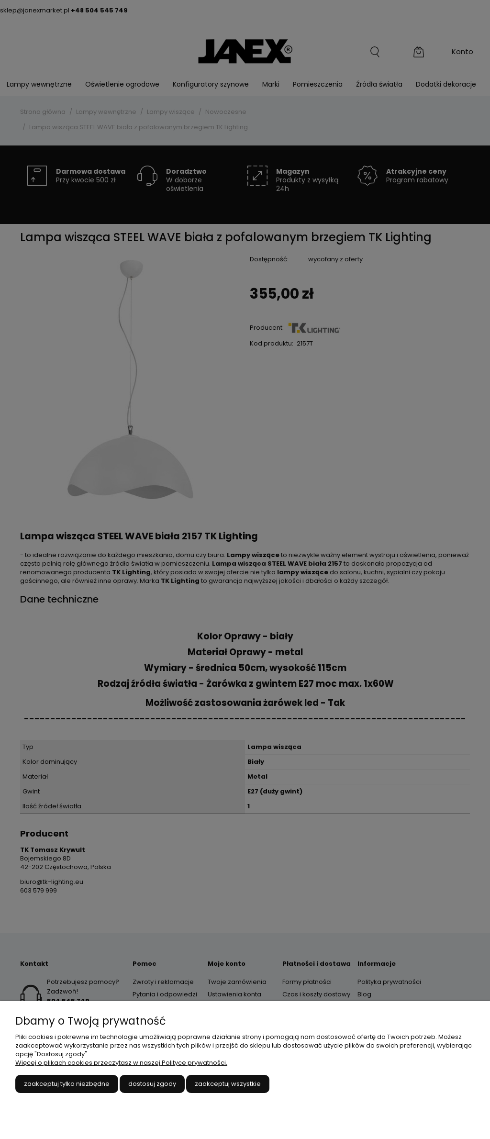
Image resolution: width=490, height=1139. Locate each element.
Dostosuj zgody (152, 1083)
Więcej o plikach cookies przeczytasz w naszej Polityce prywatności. (121, 1062)
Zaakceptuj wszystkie (228, 1083)
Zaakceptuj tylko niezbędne (67, 1083)
